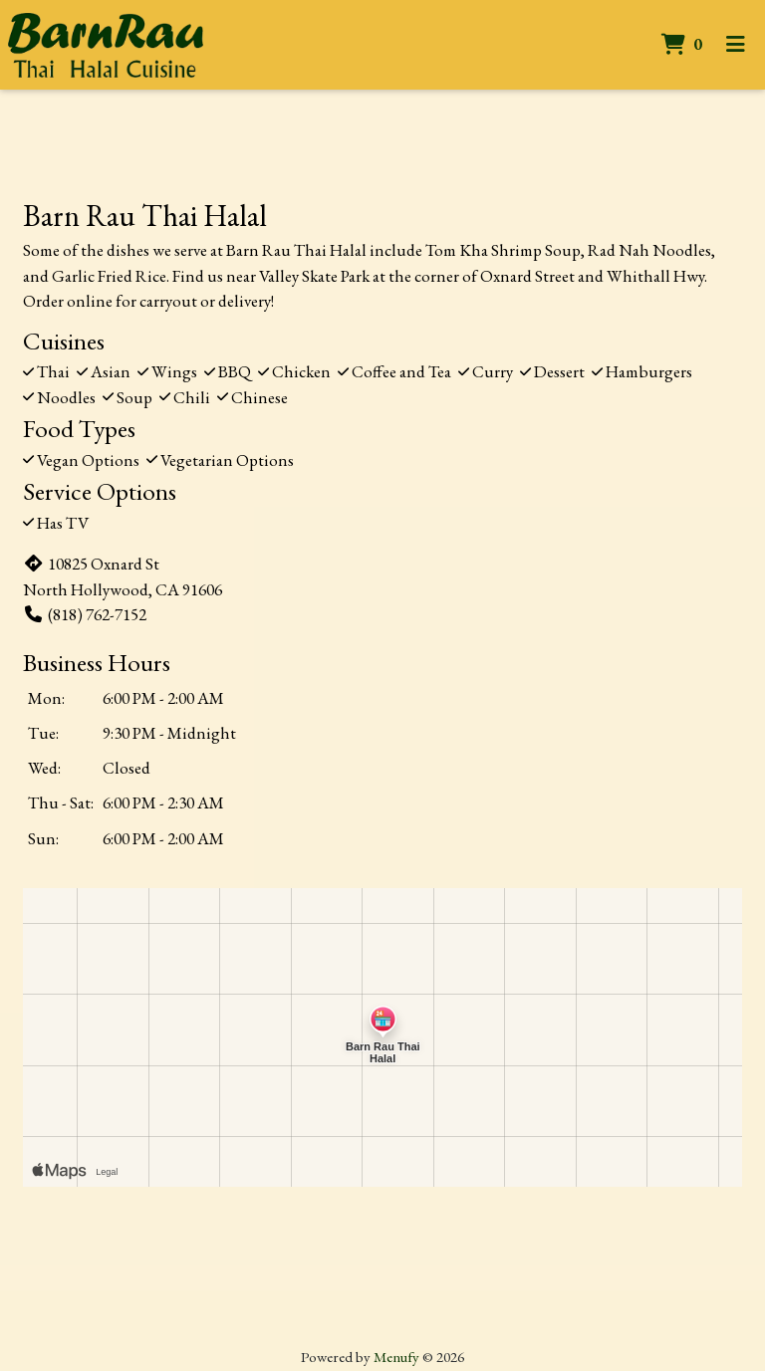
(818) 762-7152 (84, 614)
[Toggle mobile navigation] (735, 45)
